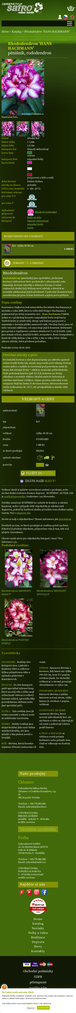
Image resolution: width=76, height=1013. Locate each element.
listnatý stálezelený (38, 220)
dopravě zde (23, 513)
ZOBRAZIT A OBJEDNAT (28, 263)
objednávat (65, 519)
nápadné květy (35, 224)
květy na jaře (34, 217)
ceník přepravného (14, 496)
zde (15, 541)
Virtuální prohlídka (38, 829)
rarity (30, 227)
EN (71, 16)
